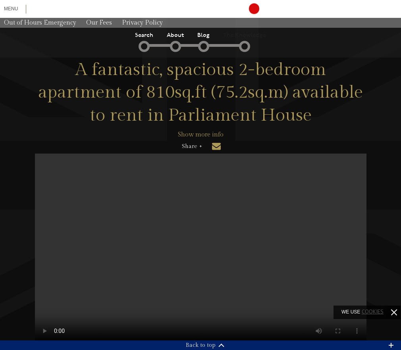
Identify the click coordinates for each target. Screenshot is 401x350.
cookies (373, 311)
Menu (11, 9)
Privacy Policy (142, 23)
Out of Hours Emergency (40, 23)
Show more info (201, 134)
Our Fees (99, 23)
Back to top (201, 345)
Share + (192, 146)
